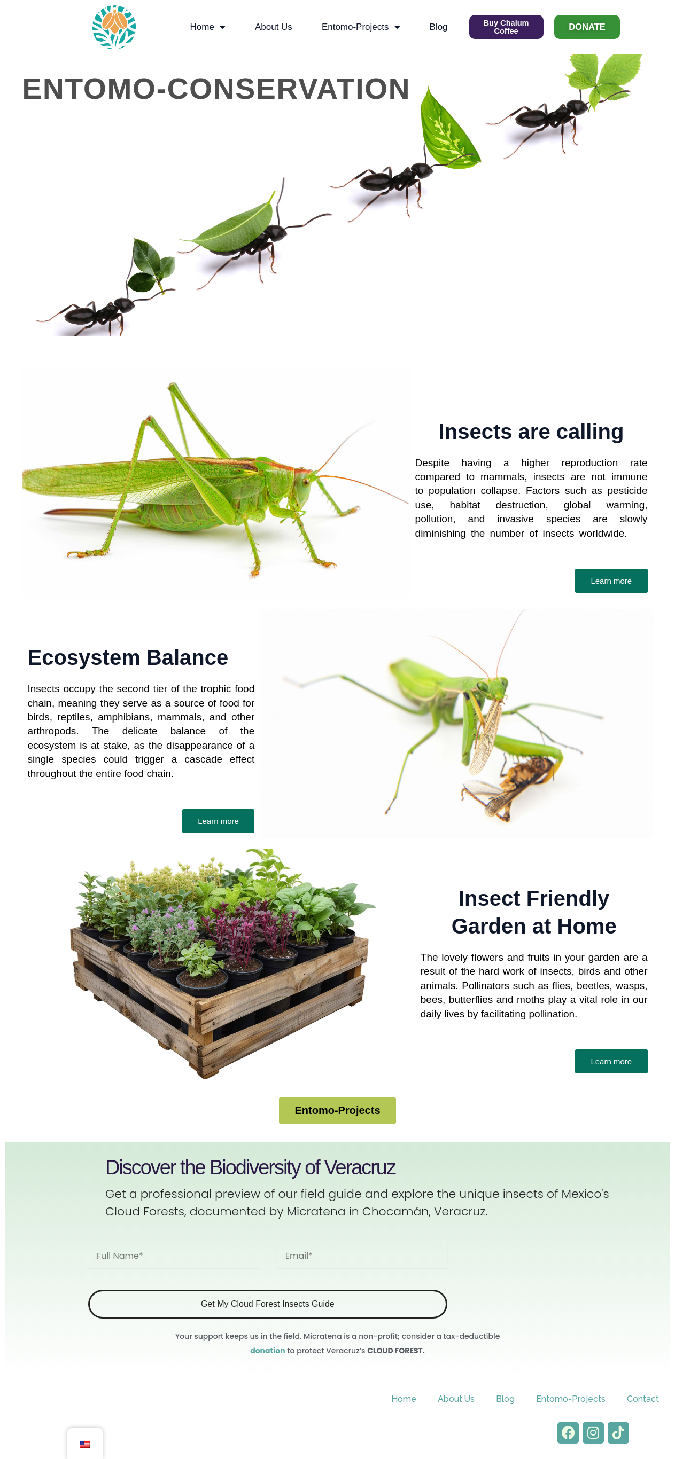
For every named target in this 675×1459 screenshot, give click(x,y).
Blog (436, 26)
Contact (643, 1398)
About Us (271, 26)
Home (205, 26)
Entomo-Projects (358, 26)
